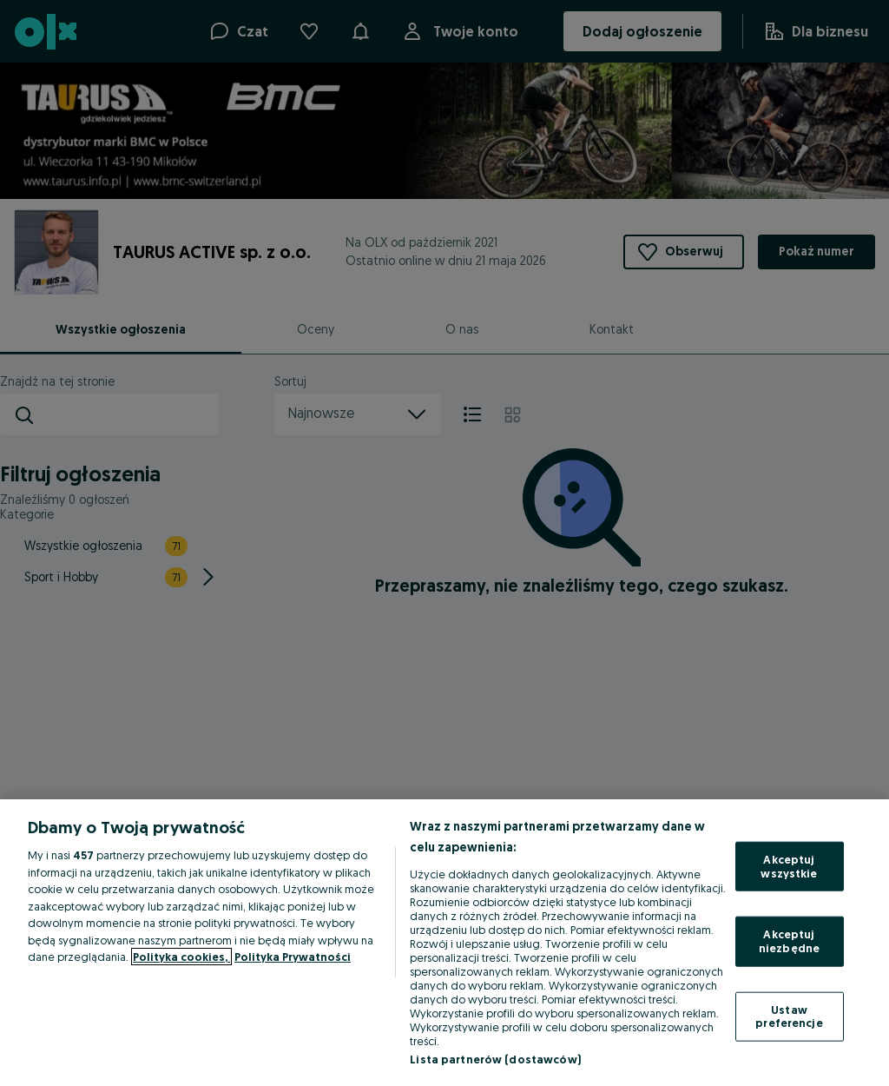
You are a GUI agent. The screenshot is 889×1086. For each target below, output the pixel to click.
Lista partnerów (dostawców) (495, 1059)
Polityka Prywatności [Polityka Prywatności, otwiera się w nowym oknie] (292, 956)
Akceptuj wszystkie (789, 866)
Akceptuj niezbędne (789, 941)
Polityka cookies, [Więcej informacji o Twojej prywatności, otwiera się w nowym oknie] (181, 956)
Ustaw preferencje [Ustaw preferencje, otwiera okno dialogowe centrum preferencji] (788, 1016)
